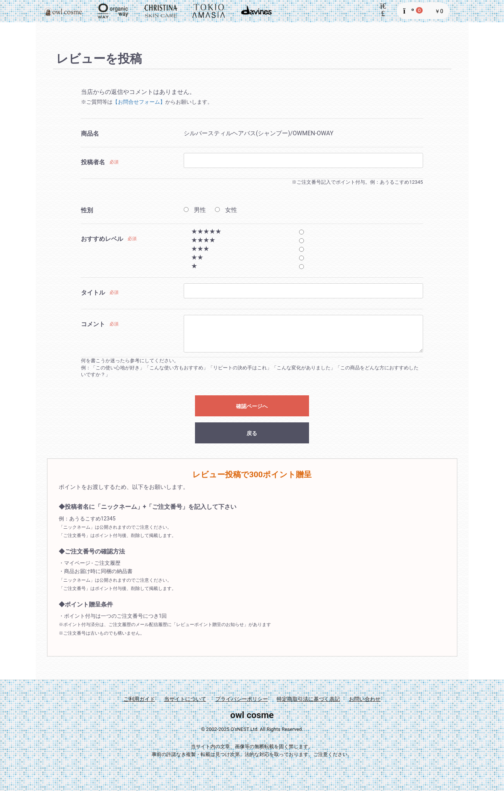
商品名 (90, 133)
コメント (93, 324)
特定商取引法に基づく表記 (308, 699)
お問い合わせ (365, 699)
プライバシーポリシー (241, 699)
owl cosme (252, 715)
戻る (252, 433)
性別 (87, 210)
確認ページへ (252, 406)
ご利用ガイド (139, 699)
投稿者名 (93, 162)
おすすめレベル (102, 238)
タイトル (93, 292)
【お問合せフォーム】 (139, 102)
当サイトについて (185, 699)
